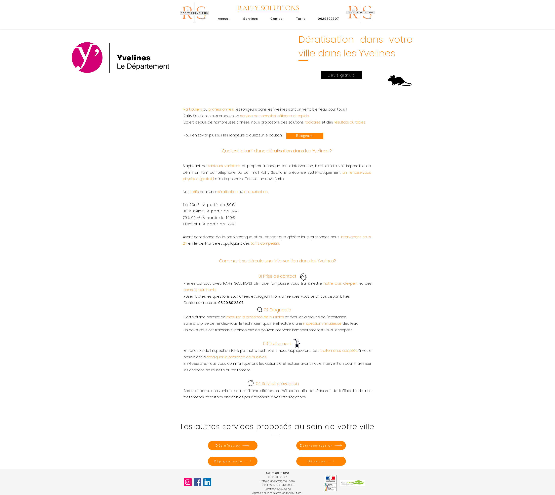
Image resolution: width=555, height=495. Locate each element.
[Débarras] (321, 461)
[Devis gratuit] (341, 75)
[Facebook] (197, 482)
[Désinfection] (233, 445)
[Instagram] (188, 482)
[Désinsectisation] (321, 445)
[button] (250, 19)
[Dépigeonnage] (233, 461)
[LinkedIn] (207, 482)
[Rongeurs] (304, 136)
